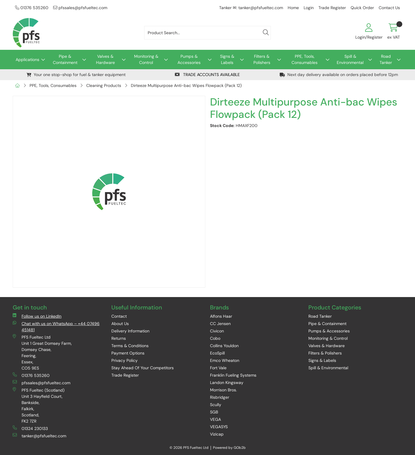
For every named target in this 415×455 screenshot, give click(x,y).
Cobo (215, 338)
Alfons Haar (221, 316)
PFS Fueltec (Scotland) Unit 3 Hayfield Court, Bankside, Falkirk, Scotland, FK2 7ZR (38, 405)
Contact (119, 316)
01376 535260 (31, 7)
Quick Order (362, 7)
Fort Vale (218, 367)
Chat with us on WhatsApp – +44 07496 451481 (56, 326)
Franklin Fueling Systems (233, 375)
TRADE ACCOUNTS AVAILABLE (207, 74)
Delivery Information (130, 331)
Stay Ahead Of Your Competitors (142, 367)
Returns (118, 338)
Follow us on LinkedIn (37, 316)
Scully (215, 404)
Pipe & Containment (65, 59)
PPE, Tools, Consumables (305, 59)
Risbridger (219, 397)
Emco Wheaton (224, 360)
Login (309, 7)
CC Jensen (220, 323)
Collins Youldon (224, 345)
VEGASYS (219, 426)
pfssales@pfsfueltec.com (80, 7)
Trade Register (332, 7)
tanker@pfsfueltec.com (39, 435)
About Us (120, 323)
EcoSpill (217, 353)
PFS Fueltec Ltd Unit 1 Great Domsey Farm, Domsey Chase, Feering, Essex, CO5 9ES (42, 352)
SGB (214, 412)
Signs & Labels (227, 59)
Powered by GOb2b (229, 447)
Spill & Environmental (350, 59)
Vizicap (217, 434)
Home (293, 7)
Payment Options (127, 353)
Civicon (217, 331)
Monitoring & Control (146, 59)
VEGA (215, 419)
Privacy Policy (124, 360)
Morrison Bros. (223, 390)
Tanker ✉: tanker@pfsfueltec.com (251, 7)
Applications (27, 59)
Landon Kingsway (226, 382)
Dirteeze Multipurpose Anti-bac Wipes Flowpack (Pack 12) (186, 85)
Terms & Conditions (130, 345)
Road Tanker (386, 59)
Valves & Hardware (105, 59)
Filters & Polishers (261, 59)
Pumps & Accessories (189, 59)
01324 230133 (30, 428)
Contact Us (389, 7)
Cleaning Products (103, 85)
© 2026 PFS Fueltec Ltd (189, 447)
